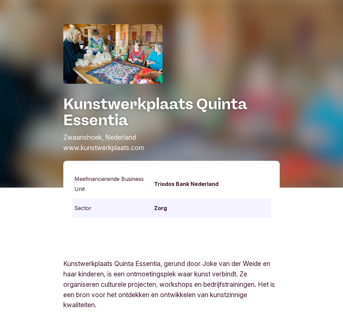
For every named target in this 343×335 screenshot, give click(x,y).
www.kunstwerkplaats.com (103, 148)
